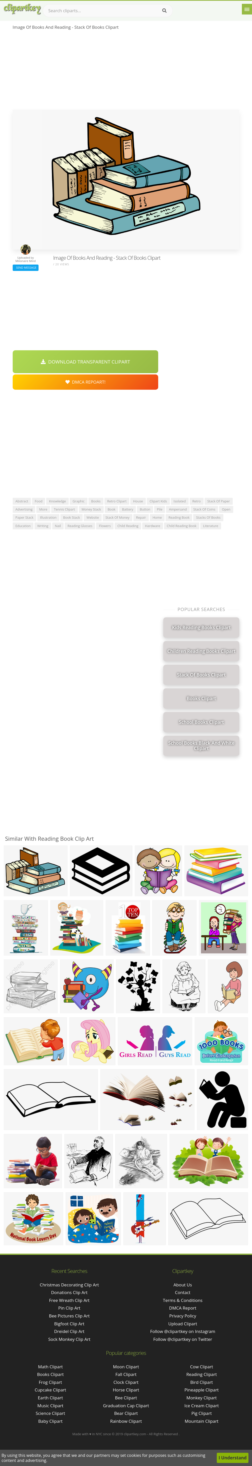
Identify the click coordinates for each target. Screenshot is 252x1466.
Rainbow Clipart (126, 1421)
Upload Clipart (182, 1324)
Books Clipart (50, 1374)
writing (42, 526)
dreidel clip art (69, 1331)
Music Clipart (50, 1406)
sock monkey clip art (69, 1339)
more (43, 509)
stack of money (117, 517)
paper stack (24, 517)
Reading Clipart (201, 1374)
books (96, 501)
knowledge (57, 501)
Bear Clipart (126, 1413)
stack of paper (218, 501)
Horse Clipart (126, 1390)
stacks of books (208, 517)
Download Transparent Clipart (85, 361)
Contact (182, 1292)
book (111, 509)
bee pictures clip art (69, 1316)
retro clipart (117, 501)
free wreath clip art (69, 1300)
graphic (78, 501)
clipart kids (158, 501)
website (92, 517)
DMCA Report (182, 1308)
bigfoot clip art (69, 1324)
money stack (91, 509)
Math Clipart (50, 1367)
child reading (127, 526)
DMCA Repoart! (85, 382)
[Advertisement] (126, 71)
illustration (48, 517)
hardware (152, 526)
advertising (24, 509)
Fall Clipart (125, 1374)
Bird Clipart (201, 1382)
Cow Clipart (201, 1367)
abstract (21, 501)
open (226, 509)
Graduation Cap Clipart (126, 1406)
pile (160, 509)
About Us (182, 1285)
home (157, 517)
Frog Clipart (50, 1382)
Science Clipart (50, 1413)
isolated (180, 501)
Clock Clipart (126, 1382)
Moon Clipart (126, 1367)
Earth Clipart (50, 1398)
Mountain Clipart (202, 1421)
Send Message (26, 267)
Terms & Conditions (183, 1300)
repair (141, 517)
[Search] (164, 11)
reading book (178, 517)
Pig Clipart (201, 1413)
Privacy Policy (182, 1316)
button (145, 509)
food (38, 501)
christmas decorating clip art (69, 1285)
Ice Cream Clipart (201, 1406)
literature (210, 526)
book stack (71, 517)
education (23, 526)
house (138, 501)
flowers (105, 526)
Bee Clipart (126, 1398)
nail (58, 526)
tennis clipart (64, 509)
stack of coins (204, 509)
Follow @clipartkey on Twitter (182, 1339)
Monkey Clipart (201, 1398)
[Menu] (247, 9)
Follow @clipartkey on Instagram (182, 1331)
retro (196, 501)
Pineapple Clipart (202, 1390)
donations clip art (69, 1292)
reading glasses (79, 526)
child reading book (181, 526)
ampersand (178, 509)
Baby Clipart (50, 1421)
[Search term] (108, 10)
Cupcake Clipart (50, 1390)
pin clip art (69, 1308)
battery (127, 509)
